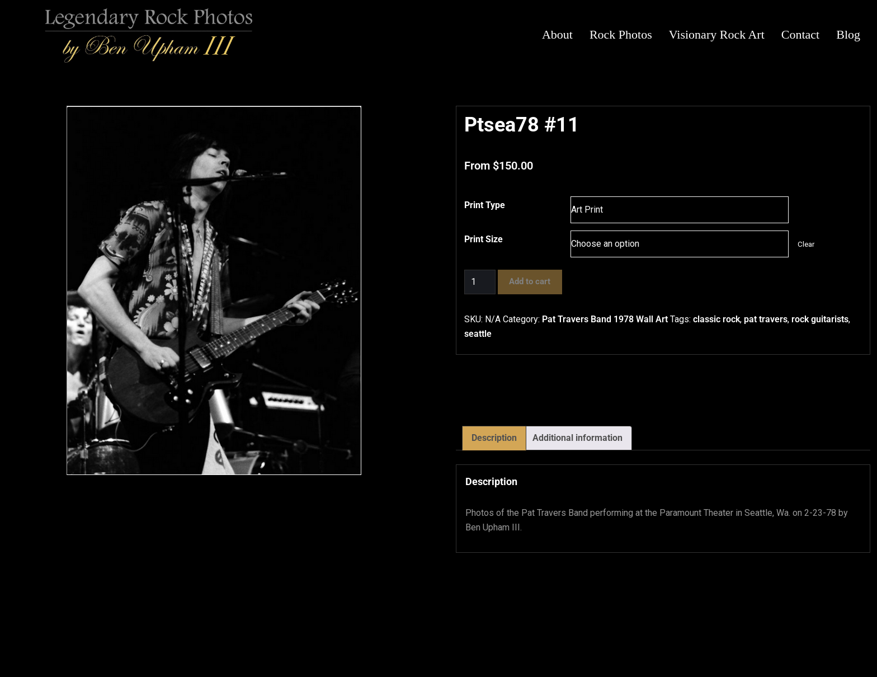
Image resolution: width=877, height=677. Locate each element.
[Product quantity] (480, 282)
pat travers (766, 319)
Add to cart (529, 281)
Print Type (484, 205)
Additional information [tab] (577, 437)
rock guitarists (819, 319)
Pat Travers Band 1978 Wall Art (605, 319)
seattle (478, 333)
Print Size (483, 239)
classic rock (716, 319)
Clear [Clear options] (806, 244)
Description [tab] (494, 437)
